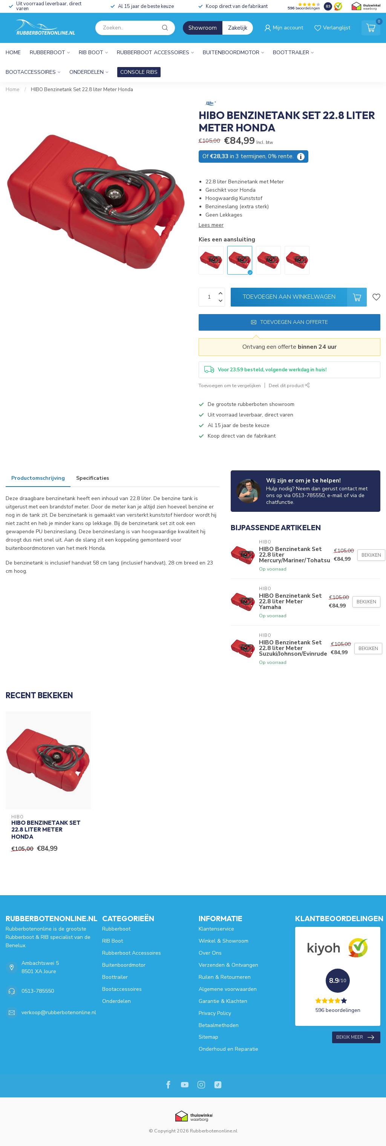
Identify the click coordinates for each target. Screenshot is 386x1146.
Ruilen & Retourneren (225, 977)
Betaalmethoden (219, 1025)
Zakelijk (237, 28)
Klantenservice (216, 928)
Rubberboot (47, 52)
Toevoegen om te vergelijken (230, 385)
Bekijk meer (355, 1037)
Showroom (202, 28)
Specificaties (92, 478)
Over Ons (210, 953)
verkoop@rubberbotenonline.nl (58, 1012)
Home (13, 52)
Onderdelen (86, 72)
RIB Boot (91, 52)
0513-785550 (37, 991)
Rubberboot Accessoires (153, 52)
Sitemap (208, 1037)
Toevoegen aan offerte (289, 322)
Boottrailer (291, 52)
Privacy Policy (215, 1013)
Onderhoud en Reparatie (228, 1049)
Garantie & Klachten (223, 1001)
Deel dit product (289, 385)
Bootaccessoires (31, 72)
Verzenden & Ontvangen (228, 965)
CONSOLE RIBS (139, 72)
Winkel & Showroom (223, 941)
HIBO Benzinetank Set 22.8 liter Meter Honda (82, 89)
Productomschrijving (38, 478)
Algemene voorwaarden (228, 989)
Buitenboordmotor (231, 52)
